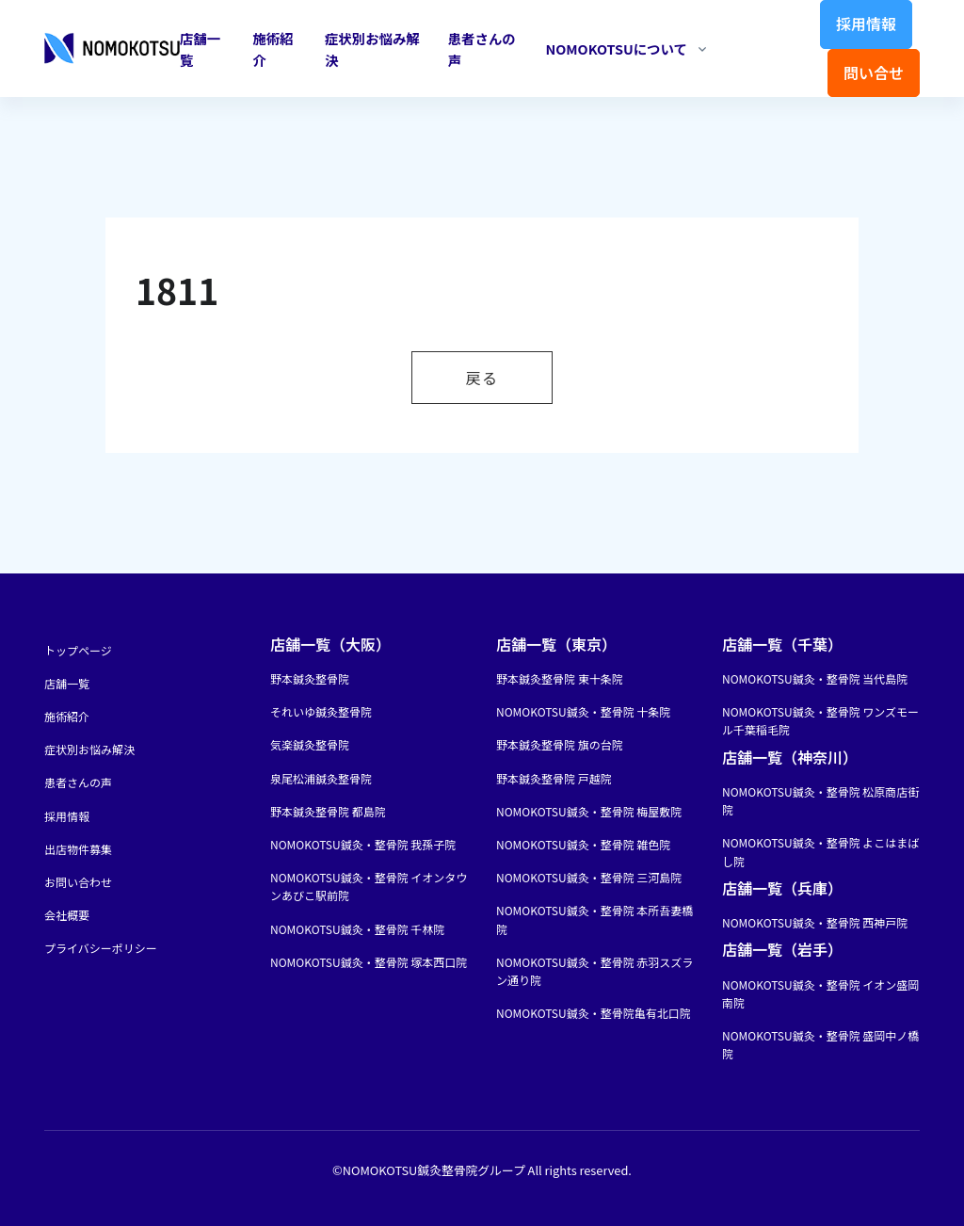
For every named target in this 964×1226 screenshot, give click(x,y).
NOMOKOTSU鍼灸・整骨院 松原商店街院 (820, 800)
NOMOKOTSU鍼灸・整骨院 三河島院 (589, 877)
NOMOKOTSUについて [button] (615, 48)
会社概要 (66, 915)
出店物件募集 (78, 849)
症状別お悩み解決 (372, 49)
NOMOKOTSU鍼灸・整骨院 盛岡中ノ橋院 (820, 1044)
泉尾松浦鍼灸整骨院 (321, 778)
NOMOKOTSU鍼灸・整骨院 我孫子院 (363, 844)
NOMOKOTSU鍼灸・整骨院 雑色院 (583, 844)
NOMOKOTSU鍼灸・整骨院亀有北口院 (593, 1013)
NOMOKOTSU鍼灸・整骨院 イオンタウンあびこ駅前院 (368, 886)
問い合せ (874, 72)
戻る (481, 377)
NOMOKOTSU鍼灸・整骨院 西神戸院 (815, 922)
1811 (177, 290)
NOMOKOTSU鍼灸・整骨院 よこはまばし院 (820, 851)
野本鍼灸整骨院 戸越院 (554, 778)
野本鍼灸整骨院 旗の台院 (559, 744)
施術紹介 (272, 49)
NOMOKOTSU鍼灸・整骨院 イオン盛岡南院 (820, 993)
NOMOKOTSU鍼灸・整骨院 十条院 (583, 711)
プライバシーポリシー (100, 948)
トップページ (78, 650)
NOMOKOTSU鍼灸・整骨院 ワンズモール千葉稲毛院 (820, 720)
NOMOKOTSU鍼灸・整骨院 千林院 (357, 929)
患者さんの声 (482, 49)
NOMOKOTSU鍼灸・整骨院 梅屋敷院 (589, 811)
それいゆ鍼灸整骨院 (321, 711)
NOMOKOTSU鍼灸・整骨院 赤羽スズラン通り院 (594, 971)
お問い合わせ (78, 882)
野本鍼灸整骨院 (309, 678)
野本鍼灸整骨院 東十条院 (559, 678)
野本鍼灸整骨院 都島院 (328, 811)
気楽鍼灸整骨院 (309, 744)
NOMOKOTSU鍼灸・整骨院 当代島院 (815, 678)
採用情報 (866, 23)
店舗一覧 (200, 49)
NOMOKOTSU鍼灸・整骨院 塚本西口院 (368, 962)
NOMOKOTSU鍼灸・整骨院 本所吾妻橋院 (594, 919)
